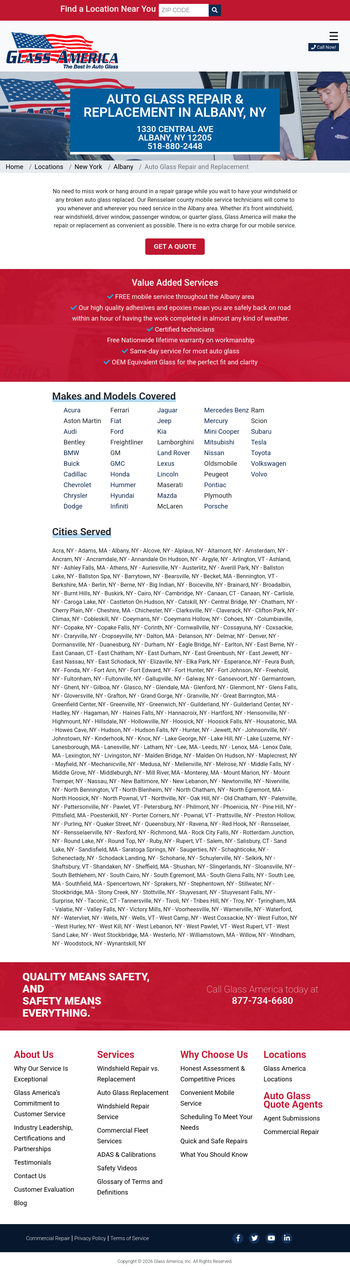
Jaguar (167, 410)
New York (88, 166)
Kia (162, 431)
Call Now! (323, 47)
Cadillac (75, 474)
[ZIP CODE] (184, 10)
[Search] (214, 10)
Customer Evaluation (44, 1189)
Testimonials (32, 1162)
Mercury (216, 421)
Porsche (216, 506)
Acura (72, 410)
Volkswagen (268, 463)
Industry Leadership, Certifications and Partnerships (43, 1138)
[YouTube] (270, 1238)
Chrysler (76, 495)
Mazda (167, 495)
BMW (71, 453)
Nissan (214, 453)
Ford (117, 431)
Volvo (259, 474)
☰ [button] (334, 36)
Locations (49, 166)
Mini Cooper (221, 431)
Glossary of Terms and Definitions (130, 1187)
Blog (20, 1203)
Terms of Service (129, 1238)
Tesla (259, 442)
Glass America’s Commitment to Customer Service (39, 1103)
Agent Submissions (291, 1118)
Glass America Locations (284, 1074)
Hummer (123, 485)
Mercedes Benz (226, 410)
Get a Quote (175, 246)
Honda (120, 474)
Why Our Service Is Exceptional (41, 1074)
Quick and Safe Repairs (214, 1141)
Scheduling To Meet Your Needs (217, 1122)
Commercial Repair (291, 1131)
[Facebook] (238, 1238)
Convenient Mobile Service (208, 1098)
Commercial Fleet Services (122, 1136)
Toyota (261, 453)
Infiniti (119, 506)
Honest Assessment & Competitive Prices (213, 1074)
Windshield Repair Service (123, 1111)
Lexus (165, 463)
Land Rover (173, 453)
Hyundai (122, 495)
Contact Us (30, 1176)
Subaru (261, 431)
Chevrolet (77, 485)
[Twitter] (254, 1238)
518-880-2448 (175, 146)
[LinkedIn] (287, 1238)
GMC (117, 463)
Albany (124, 166)
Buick (72, 463)
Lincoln (167, 474)
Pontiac (215, 485)
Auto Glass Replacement (133, 1092)
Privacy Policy (90, 1238)
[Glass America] (62, 50)
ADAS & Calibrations (126, 1154)
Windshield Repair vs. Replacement (128, 1074)
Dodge (73, 506)
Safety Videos (117, 1168)
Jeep (164, 421)
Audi (70, 431)
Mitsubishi (219, 442)
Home (14, 166)
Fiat (115, 421)
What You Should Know (214, 1154)
